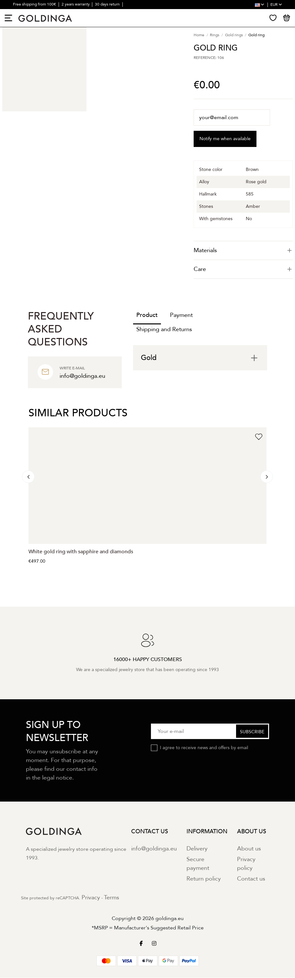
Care (243, 269)
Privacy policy (246, 864)
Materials (243, 251)
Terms (111, 898)
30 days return (108, 4)
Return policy (204, 879)
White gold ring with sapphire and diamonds (80, 552)
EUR (276, 4)
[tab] (243, 250)
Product (147, 315)
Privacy (91, 898)
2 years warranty (76, 4)
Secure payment (198, 864)
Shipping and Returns (164, 330)
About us (249, 849)
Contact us (251, 879)
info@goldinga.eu (154, 849)
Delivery (197, 849)
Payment (181, 315)
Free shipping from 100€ (35, 4)
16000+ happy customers (35, 13)
